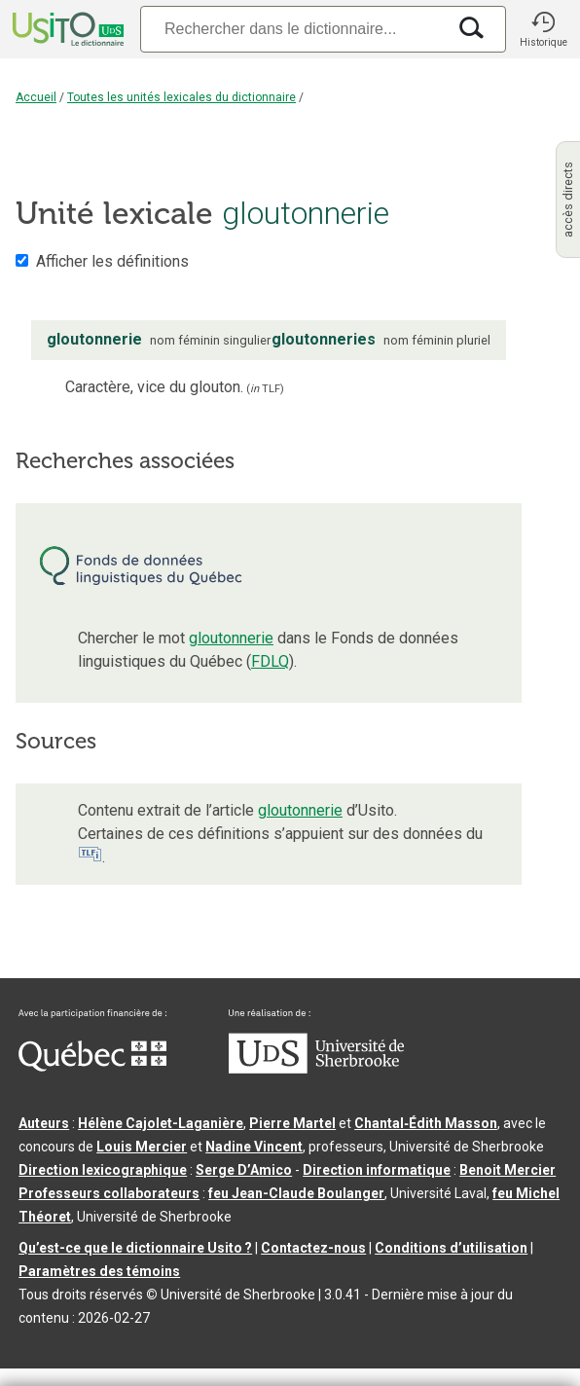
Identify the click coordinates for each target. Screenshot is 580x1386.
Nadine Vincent (254, 1146)
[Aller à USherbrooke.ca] (316, 1068)
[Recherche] (293, 29)
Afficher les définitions (112, 261)
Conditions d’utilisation (451, 1248)
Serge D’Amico (244, 1170)
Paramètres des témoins (99, 1271)
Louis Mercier (141, 1146)
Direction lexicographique (102, 1170)
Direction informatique (377, 1170)
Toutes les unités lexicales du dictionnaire (181, 97)
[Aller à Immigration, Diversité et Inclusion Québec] (92, 1067)
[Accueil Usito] (66, 29)
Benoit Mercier (507, 1170)
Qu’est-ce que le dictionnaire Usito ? (135, 1248)
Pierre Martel (292, 1123)
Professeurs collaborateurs (108, 1193)
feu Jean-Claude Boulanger (296, 1193)
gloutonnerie (231, 638)
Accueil (36, 97)
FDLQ (270, 661)
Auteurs (43, 1123)
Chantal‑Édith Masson (425, 1123)
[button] (543, 29)
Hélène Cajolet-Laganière (160, 1123)
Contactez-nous (313, 1248)
